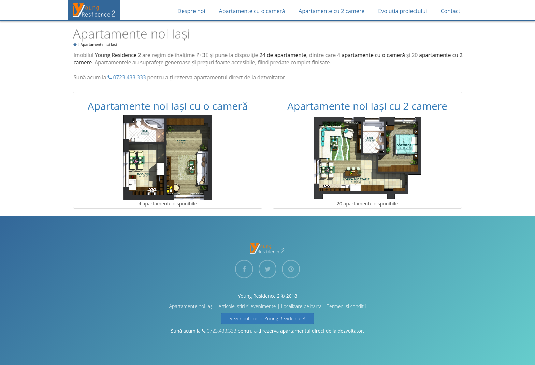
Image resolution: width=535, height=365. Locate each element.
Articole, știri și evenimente (247, 306)
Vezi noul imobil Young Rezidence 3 (267, 318)
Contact (450, 11)
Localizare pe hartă (301, 306)
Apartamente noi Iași (191, 306)
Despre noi (191, 11)
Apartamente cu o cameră (252, 11)
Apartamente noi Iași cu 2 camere (367, 106)
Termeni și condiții (346, 306)
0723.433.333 (127, 77)
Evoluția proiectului (402, 11)
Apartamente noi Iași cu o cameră (168, 106)
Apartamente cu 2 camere (331, 11)
